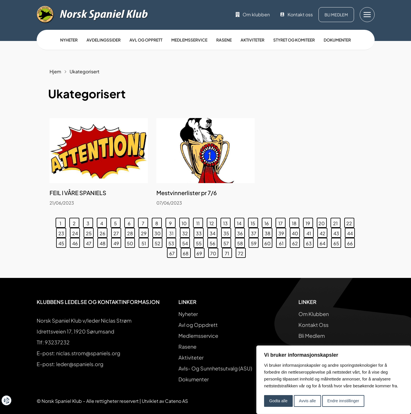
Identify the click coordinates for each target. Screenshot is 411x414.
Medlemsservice (189, 39)
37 (255, 232)
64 (323, 242)
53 (172, 242)
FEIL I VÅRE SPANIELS (78, 192)
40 (296, 232)
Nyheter (69, 39)
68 (186, 252)
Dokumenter (337, 39)
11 (199, 222)
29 (145, 232)
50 (131, 242)
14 (240, 222)
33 (200, 232)
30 (158, 232)
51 (145, 242)
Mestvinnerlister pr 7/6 (186, 192)
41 (310, 232)
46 (76, 242)
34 (213, 232)
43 (337, 232)
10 (185, 222)
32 (186, 232)
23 (62, 232)
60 (268, 242)
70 (214, 252)
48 (103, 242)
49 (117, 242)
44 (351, 232)
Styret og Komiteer (294, 39)
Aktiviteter (252, 39)
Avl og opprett (145, 39)
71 (228, 252)
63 (310, 242)
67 (173, 252)
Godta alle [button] (278, 401)
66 (351, 242)
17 (282, 222)
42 (323, 232)
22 (350, 222)
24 (76, 232)
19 (309, 222)
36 (241, 232)
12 (213, 222)
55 (200, 242)
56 (213, 242)
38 (268, 232)
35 (227, 232)
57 (227, 242)
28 (131, 232)
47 (90, 242)
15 (254, 222)
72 (242, 252)
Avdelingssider (103, 39)
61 (282, 242)
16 (268, 222)
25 (90, 232)
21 (337, 222)
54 (186, 242)
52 (158, 242)
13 (227, 222)
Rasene (224, 39)
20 (322, 222)
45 (62, 242)
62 (296, 242)
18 (295, 222)
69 (200, 252)
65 (337, 242)
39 (282, 232)
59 (255, 242)
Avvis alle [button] (307, 401)
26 (103, 232)
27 (117, 232)
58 (241, 242)
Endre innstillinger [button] (343, 401)
